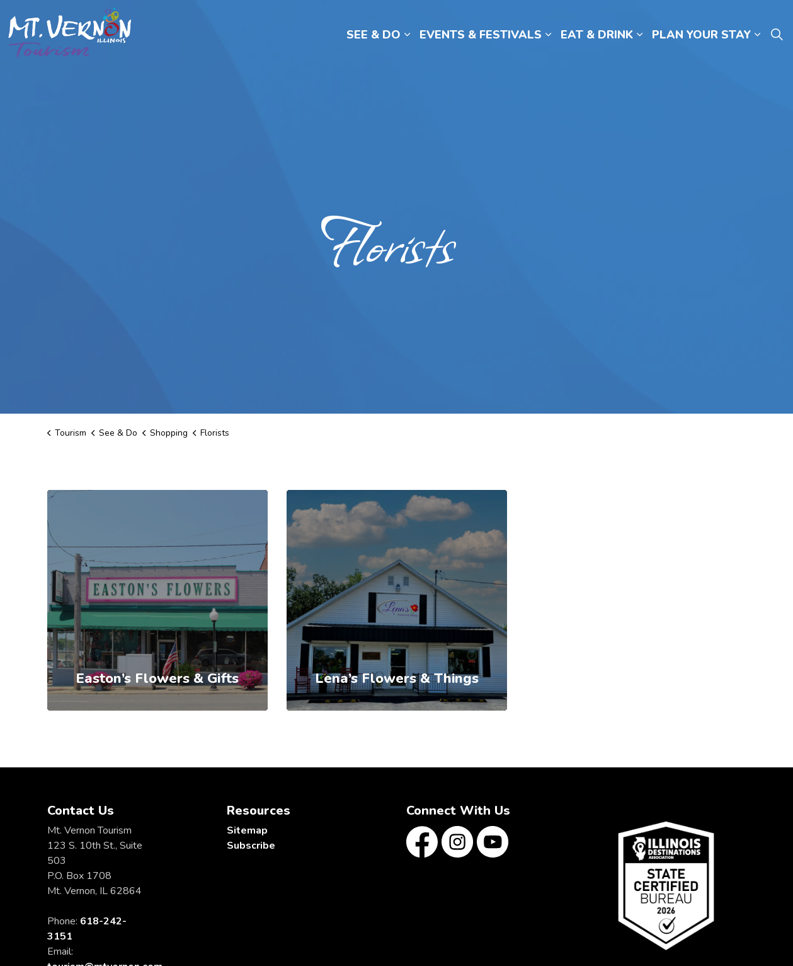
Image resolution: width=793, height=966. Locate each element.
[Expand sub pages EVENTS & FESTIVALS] (548, 34)
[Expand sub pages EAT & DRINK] (639, 34)
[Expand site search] (777, 34)
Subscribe (251, 846)
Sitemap (247, 830)
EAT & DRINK (597, 34)
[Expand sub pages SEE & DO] (407, 34)
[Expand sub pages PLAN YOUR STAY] (757, 34)
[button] (666, 885)
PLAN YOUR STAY (701, 34)
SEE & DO (373, 34)
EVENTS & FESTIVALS (480, 34)
